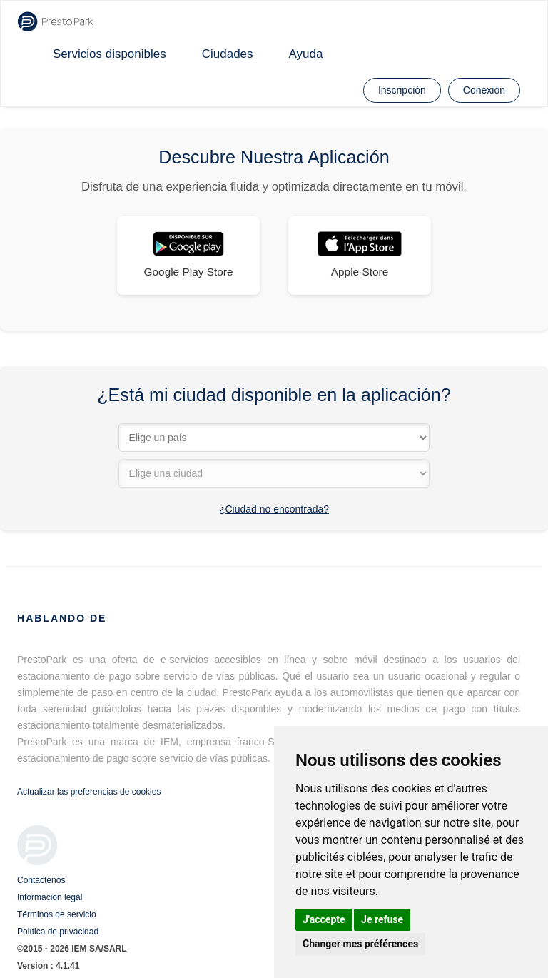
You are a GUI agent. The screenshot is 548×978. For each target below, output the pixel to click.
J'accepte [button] (324, 919)
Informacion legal (49, 897)
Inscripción (402, 90)
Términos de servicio (56, 914)
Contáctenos (41, 880)
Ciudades (227, 54)
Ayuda (306, 54)
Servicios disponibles (109, 54)
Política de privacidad (57, 932)
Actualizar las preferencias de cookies (89, 792)
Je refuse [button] (382, 919)
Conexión (484, 90)
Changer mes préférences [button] (360, 943)
